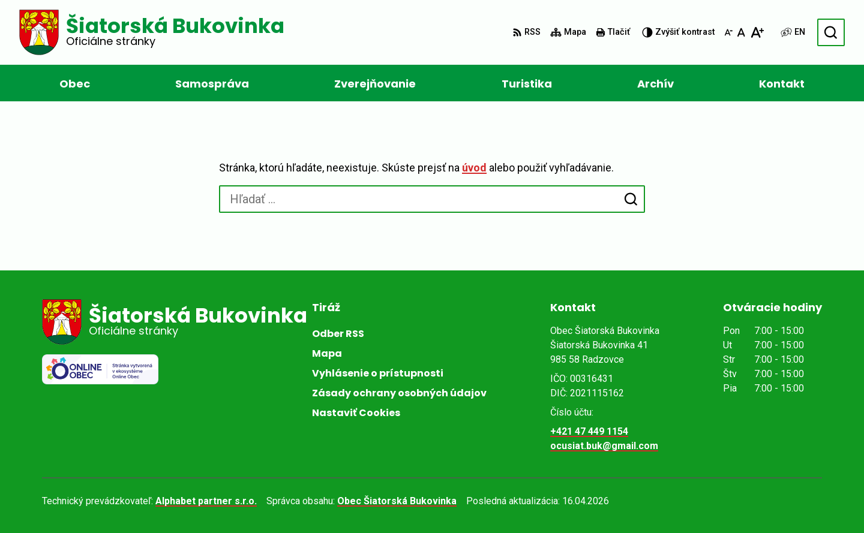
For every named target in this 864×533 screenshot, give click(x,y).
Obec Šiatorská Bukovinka (397, 501)
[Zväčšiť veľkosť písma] (757, 32)
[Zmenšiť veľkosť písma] (728, 32)
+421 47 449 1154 (589, 431)
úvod (474, 167)
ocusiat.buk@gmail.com (604, 445)
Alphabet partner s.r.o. (206, 501)
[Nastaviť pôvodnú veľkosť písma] (741, 32)
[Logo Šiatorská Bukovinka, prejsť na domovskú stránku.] (151, 32)
